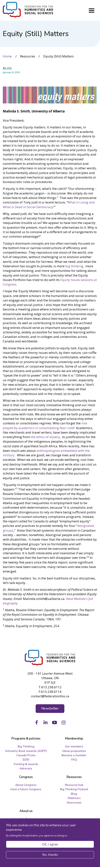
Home (7, 56)
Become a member (74, 755)
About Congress (26, 785)
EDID (26, 760)
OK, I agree (50, 844)
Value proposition (74, 751)
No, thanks (50, 854)
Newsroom (74, 802)
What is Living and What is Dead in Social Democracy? (49, 204)
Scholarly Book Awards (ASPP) (26, 751)
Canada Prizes (26, 755)
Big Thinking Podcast (74, 789)
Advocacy (26, 768)
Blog (74, 794)
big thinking (74, 266)
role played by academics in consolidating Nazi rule (45, 425)
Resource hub (74, 785)
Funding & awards (26, 764)
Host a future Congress (26, 789)
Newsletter (50, 708)
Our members (74, 746)
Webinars (74, 798)
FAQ (74, 760)
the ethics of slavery (45, 437)
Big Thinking (26, 746)
